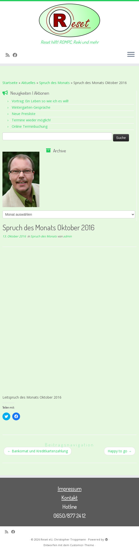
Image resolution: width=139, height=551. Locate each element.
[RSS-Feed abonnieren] (9, 55)
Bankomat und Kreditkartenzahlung (37, 451)
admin (67, 236)
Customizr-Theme (82, 545)
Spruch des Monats (54, 82)
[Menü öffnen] (131, 54)
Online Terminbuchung (29, 126)
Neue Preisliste (23, 113)
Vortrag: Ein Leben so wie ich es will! (40, 101)
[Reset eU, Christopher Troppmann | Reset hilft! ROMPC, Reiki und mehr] (69, 20)
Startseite (10, 82)
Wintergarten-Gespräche (31, 107)
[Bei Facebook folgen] (16, 55)
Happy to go (120, 451)
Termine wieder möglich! (31, 120)
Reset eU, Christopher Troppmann (63, 539)
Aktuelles (28, 82)
